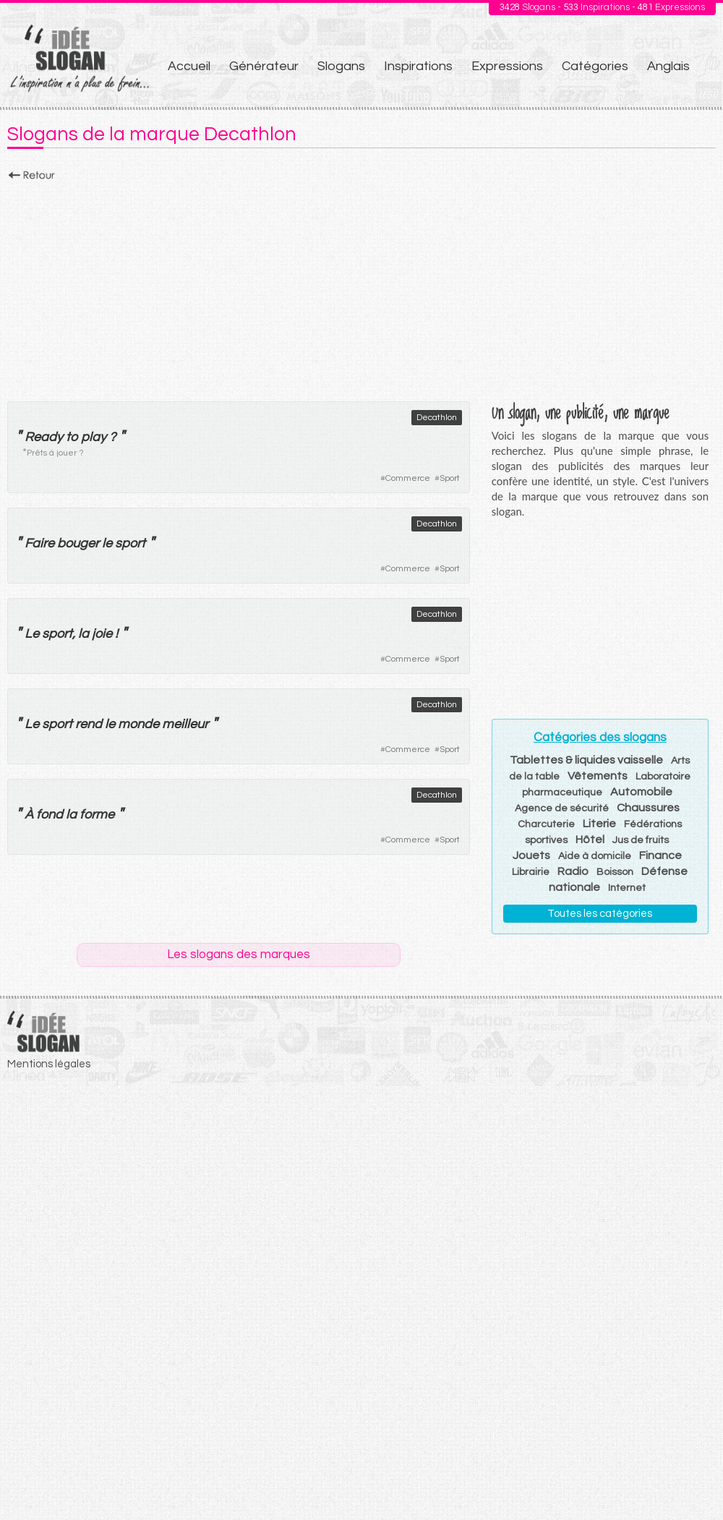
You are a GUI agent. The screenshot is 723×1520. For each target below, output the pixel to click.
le (107, 543)
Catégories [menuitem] (595, 66)
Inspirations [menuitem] (418, 66)
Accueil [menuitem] (189, 66)
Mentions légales (48, 1064)
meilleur (185, 724)
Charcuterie (546, 824)
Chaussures (648, 808)
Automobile (641, 792)
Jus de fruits (640, 840)
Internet (627, 888)
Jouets (531, 855)
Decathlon (436, 417)
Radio (573, 871)
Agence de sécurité (562, 808)
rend (88, 724)
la (83, 634)
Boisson (614, 872)
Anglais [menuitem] (668, 66)
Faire (39, 543)
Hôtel (590, 839)
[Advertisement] (361, 287)
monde (138, 724)
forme (97, 814)
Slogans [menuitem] (341, 66)
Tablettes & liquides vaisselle (586, 760)
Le (32, 634)
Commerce (407, 478)
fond (49, 814)
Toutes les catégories (599, 913)
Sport (450, 478)
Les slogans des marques (238, 954)
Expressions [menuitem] (507, 66)
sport (130, 543)
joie (102, 634)
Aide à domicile (594, 856)
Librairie (530, 872)
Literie (599, 823)
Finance (660, 855)
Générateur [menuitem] (264, 66)
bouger (78, 543)
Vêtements (598, 776)
